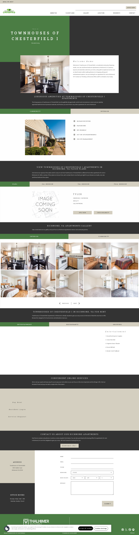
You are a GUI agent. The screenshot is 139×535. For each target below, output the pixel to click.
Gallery (86, 13)
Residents (116, 13)
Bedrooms (63, 472)
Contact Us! (69, 446)
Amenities (53, 13)
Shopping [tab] (117, 324)
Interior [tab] (105, 111)
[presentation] (80, 503)
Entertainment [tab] (24, 324)
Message (62, 483)
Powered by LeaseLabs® (69, 533)
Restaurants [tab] (72, 324)
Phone (62, 467)
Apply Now (131, 7)
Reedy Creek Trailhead (113, 351)
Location (101, 13)
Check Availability (103, 212)
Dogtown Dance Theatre (113, 343)
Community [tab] (35, 111)
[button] (7, 528)
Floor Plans (70, 13)
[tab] (15, 184)
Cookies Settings (101, 528)
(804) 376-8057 (8, 2)
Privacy (132, 533)
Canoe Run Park (111, 339)
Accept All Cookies (85, 528)
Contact (132, 13)
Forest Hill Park (111, 347)
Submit (107, 503)
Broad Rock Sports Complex (114, 336)
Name (61, 456)
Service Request (17, 416)
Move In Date (64, 477)
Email (62, 461)
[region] (59, 528)
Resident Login (17, 409)
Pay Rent (17, 402)
